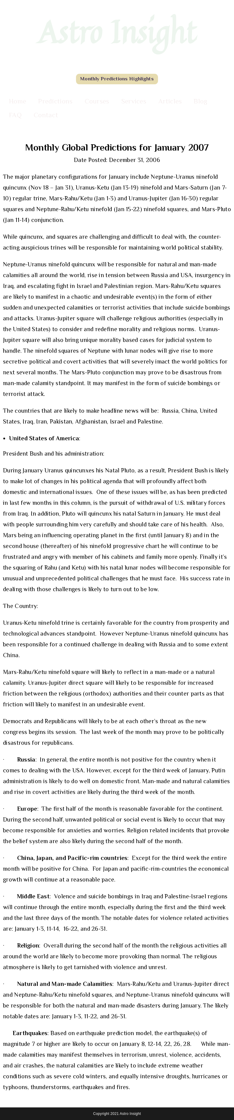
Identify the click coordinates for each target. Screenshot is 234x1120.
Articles (170, 101)
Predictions (55, 101)
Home (17, 101)
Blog (200, 101)
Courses (97, 101)
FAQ (15, 115)
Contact (46, 115)
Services (133, 101)
